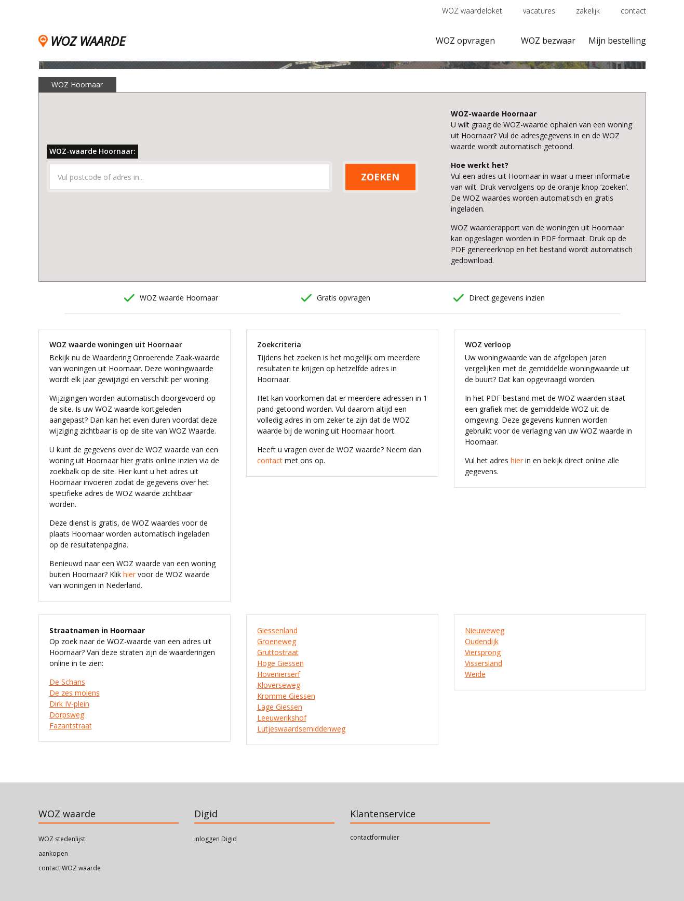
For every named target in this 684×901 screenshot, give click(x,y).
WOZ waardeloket (472, 11)
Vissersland (483, 663)
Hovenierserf (278, 674)
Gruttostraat (278, 652)
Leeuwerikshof (281, 718)
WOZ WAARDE (81, 40)
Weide (475, 674)
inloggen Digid (215, 838)
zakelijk (588, 11)
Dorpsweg (66, 715)
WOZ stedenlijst (61, 838)
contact (633, 11)
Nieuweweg (484, 630)
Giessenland (277, 630)
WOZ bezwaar (548, 40)
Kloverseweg (278, 685)
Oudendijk (482, 641)
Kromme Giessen (286, 696)
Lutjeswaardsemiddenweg (301, 729)
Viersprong (483, 652)
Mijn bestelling (617, 40)
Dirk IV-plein (69, 704)
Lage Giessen (279, 707)
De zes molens (74, 693)
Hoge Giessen (280, 663)
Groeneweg (276, 641)
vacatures (539, 11)
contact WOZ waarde (69, 868)
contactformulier (374, 837)
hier (129, 574)
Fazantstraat (70, 725)
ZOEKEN (380, 177)
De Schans (67, 682)
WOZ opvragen (465, 40)
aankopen (53, 853)
